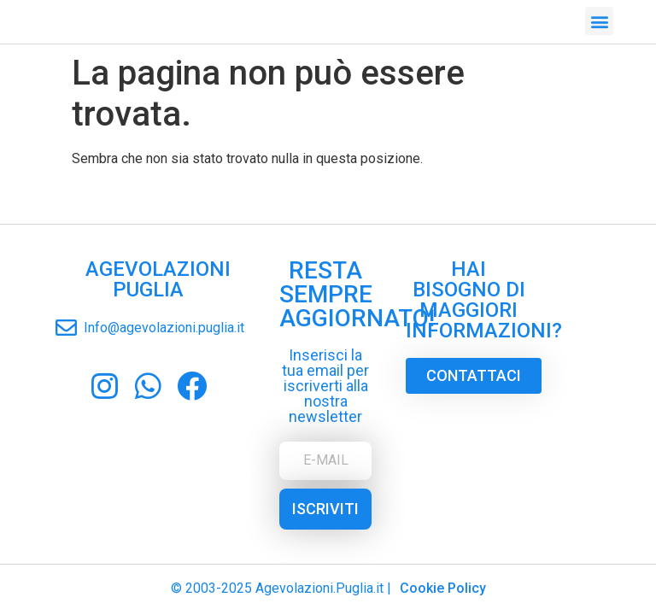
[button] (599, 19)
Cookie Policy (443, 588)
